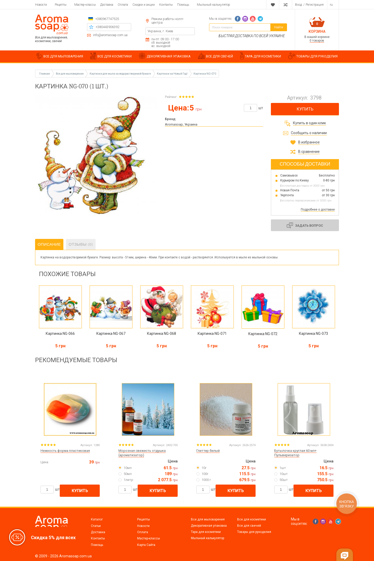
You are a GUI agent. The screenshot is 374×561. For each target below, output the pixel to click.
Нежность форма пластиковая (65, 451)
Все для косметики (251, 519)
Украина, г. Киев (160, 31)
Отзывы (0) (81, 244)
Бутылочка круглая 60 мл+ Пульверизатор (295, 453)
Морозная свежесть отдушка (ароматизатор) (142, 453)
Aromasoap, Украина (181, 124)
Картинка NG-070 (204, 73)
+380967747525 (107, 19)
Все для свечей (249, 525)
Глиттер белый (208, 451)
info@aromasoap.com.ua (110, 35)
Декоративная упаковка (209, 525)
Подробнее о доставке (318, 209)
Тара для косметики (206, 532)
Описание (49, 244)
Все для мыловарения (208, 519)
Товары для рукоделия (254, 532)
